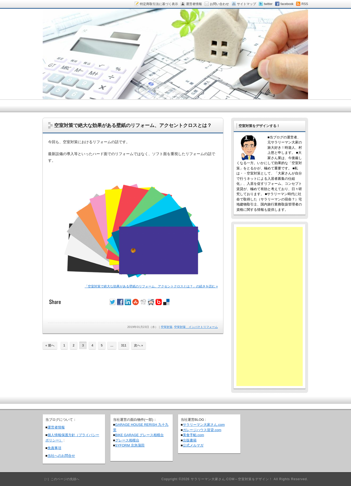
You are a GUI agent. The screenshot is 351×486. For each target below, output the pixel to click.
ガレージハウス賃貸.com (202, 430)
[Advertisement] (269, 306)
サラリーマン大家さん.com (204, 425)
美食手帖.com (193, 435)
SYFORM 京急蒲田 (130, 445)
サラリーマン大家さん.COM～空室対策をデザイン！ (232, 479)
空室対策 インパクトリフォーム (196, 327)
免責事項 (54, 448)
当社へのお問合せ (61, 456)
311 (123, 345)
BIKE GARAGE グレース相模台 (139, 435)
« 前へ (49, 345)
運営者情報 (56, 427)
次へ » (138, 345)
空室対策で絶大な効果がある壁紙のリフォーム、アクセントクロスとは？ (133, 125)
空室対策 (166, 327)
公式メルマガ (193, 445)
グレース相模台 (127, 440)
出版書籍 (190, 440)
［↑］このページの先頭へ (61, 479)
